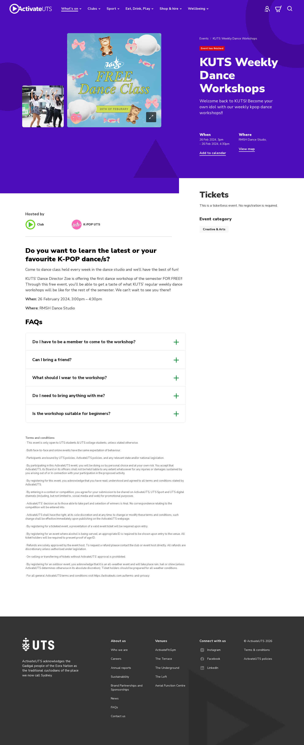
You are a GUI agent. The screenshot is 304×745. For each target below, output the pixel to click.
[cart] (278, 9)
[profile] (267, 9)
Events (204, 39)
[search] (289, 9)
